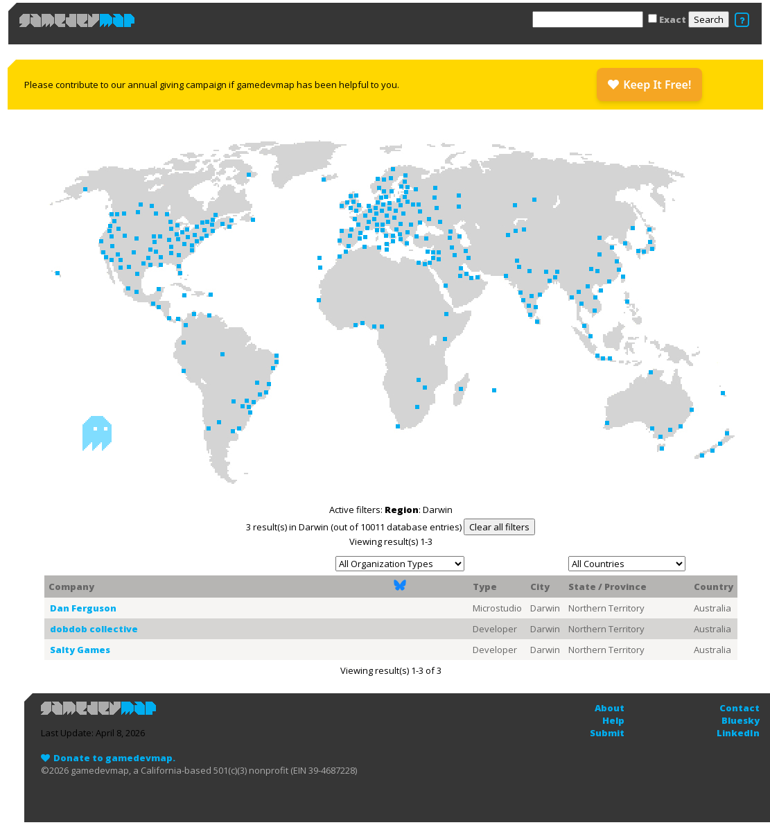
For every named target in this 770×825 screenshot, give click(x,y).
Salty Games (80, 649)
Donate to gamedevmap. (114, 758)
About (609, 708)
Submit (607, 733)
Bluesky (740, 720)
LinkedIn (738, 733)
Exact (672, 19)
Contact (739, 708)
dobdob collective (94, 629)
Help (613, 720)
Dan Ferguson (83, 608)
